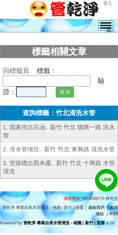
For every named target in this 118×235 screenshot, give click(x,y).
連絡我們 (96, 207)
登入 (107, 3)
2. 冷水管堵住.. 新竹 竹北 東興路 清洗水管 (59, 149)
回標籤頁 (16, 71)
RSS (114, 213)
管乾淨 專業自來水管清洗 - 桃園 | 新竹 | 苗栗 (64, 223)
